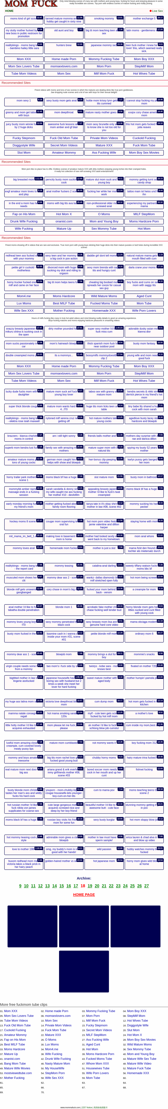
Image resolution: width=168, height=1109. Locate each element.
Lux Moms (52, 1044)
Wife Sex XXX (54, 1078)
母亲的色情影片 (101, 1107)
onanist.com (12, 1058)
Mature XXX (53, 1035)
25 (132, 885)
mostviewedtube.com (18, 1073)
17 (76, 885)
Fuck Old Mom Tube (17, 1025)
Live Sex (156, 11)
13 (47, 885)
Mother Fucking (14, 1078)
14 (54, 885)
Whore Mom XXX (97, 1063)
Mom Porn (93, 1015)
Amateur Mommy (15, 1035)
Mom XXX (10, 1011)
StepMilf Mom (136, 1015)
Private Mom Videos (58, 1025)
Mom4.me (51, 1049)
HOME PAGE (84, 895)
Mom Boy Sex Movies (141, 1039)
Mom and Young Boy (140, 1054)
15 (61, 885)
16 (68, 885)
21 (104, 885)
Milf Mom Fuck (95, 1020)
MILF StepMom (96, 1035)
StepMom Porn (55, 1073)
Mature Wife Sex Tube (141, 1058)
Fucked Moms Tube (99, 1058)
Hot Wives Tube (137, 1020)
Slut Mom (133, 1030)
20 (97, 885)
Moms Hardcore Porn (100, 1054)
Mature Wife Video (139, 1063)
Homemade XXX (138, 1073)
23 (118, 885)
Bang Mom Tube (15, 1063)
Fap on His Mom (15, 1039)
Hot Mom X (134, 1035)
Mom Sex (51, 1020)
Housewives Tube (97, 1068)
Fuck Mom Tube (55, 1030)
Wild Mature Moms (139, 1044)
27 (146, 885)
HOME (9, 11)
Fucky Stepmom (96, 1025)
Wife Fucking (53, 1054)
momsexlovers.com (58, 1015)
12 (40, 885)
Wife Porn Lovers (97, 1073)
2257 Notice (87, 1107)
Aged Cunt (93, 1044)
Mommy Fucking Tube (100, 1011)
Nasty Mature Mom (57, 1063)
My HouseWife (54, 1068)
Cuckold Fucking (15, 1030)
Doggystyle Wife (137, 1025)
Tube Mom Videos (16, 1020)
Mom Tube (93, 1078)
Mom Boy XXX (136, 1011)
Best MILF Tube (14, 1044)
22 (111, 885)
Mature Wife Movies (17, 1068)
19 (90, 885)
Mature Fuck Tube (139, 1068)
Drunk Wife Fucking (58, 1058)
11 (33, 885)
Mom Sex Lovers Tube (19, 1015)
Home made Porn (56, 1011)
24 (125, 885)
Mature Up (11, 1054)
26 (139, 885)
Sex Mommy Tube (139, 1049)
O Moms (50, 1039)
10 (26, 885)
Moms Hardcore (14, 1049)
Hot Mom (92, 1049)
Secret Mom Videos (99, 1030)
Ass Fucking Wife (97, 1039)
